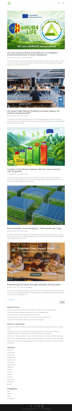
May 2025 (9, 374)
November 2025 (11, 360)
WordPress (48, 409)
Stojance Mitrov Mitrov (13, 327)
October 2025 (10, 362)
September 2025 (11, 364)
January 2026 (10, 355)
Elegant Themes (32, 409)
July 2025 (9, 369)
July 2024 (9, 384)
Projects (30, 57)
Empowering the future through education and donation (33, 284)
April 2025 (9, 377)
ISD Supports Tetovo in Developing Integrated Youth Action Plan (23, 315)
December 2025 (11, 357)
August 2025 (10, 367)
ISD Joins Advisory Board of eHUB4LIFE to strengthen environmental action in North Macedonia (32, 53)
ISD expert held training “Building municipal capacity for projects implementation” (33, 112)
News (26, 57)
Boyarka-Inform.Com (12, 341)
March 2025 (10, 379)
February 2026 (10, 352)
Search (62, 302)
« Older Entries (11, 299)
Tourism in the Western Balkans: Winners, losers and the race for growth (33, 170)
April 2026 (9, 350)
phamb (9, 336)
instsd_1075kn (12, 57)
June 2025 (9, 372)
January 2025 (10, 381)
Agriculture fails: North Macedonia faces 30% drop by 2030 (37, 333)
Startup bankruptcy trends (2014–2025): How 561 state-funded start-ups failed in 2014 (29, 317)
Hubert (9, 338)
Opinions (9, 393)
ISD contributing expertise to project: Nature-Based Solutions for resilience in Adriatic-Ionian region (38, 336)
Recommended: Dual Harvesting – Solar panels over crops (34, 228)
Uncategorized (28, 287)
